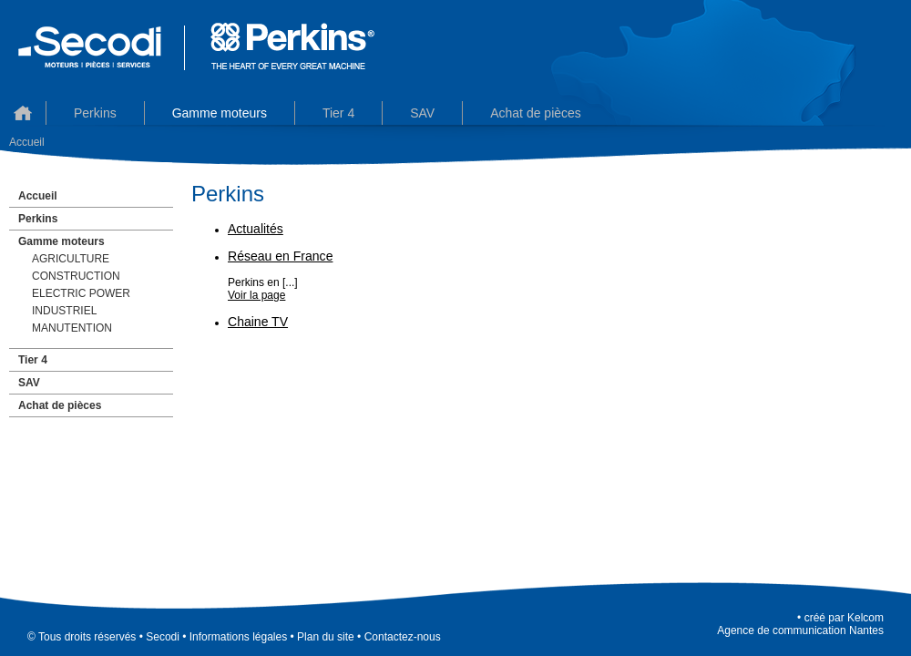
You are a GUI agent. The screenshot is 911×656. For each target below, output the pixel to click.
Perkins (95, 113)
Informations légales (238, 636)
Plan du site (325, 636)
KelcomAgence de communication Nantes (800, 624)
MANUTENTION (72, 328)
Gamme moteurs (219, 113)
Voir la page (256, 295)
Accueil (23, 113)
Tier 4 (338, 113)
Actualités (255, 228)
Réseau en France (280, 256)
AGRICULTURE (70, 258)
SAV (29, 382)
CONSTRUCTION (76, 276)
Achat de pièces (535, 113)
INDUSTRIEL (64, 310)
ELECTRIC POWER (81, 293)
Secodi (162, 636)
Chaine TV (258, 321)
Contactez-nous (402, 636)
